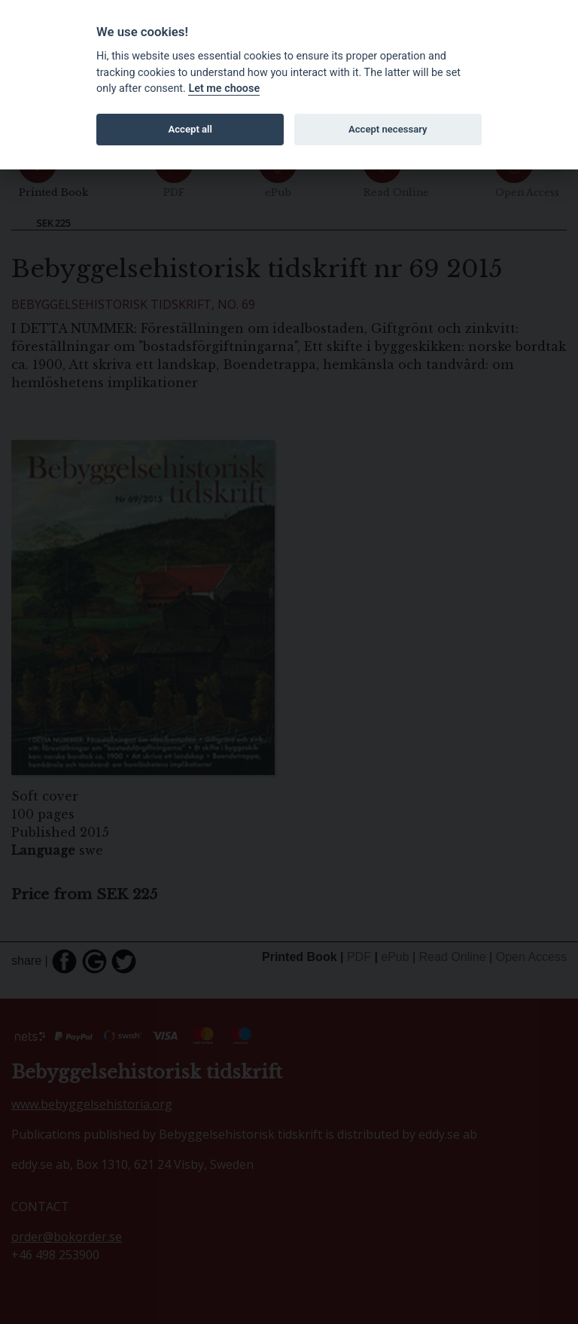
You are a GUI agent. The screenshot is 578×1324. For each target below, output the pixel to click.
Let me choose (224, 88)
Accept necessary (387, 129)
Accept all (190, 129)
